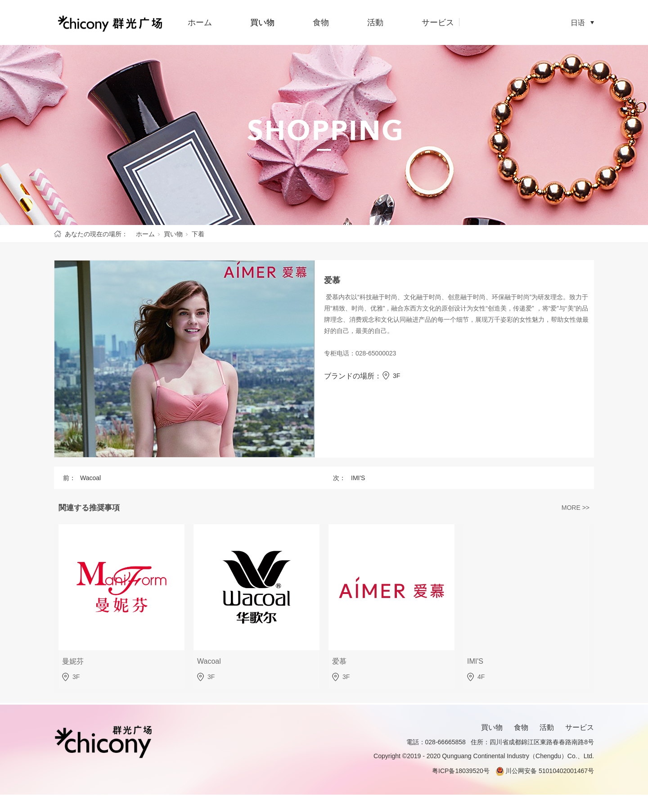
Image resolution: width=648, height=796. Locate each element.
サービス (438, 22)
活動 (375, 22)
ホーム (200, 22)
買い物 (262, 22)
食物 (321, 22)
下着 (198, 234)
